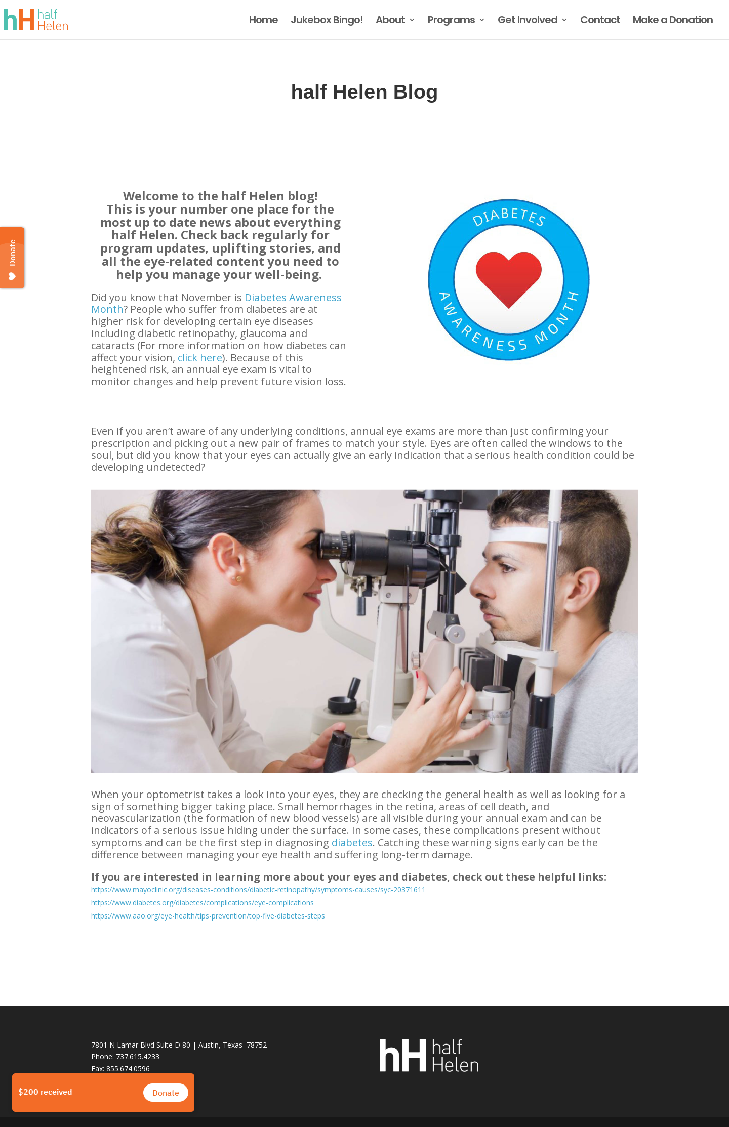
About (390, 21)
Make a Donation (673, 21)
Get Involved (527, 21)
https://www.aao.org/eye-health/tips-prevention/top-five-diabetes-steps (208, 916)
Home (263, 21)
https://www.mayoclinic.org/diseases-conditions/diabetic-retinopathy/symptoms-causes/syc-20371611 (258, 889)
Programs (451, 21)
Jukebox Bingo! (327, 21)
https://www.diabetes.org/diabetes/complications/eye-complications (202, 902)
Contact (600, 21)
